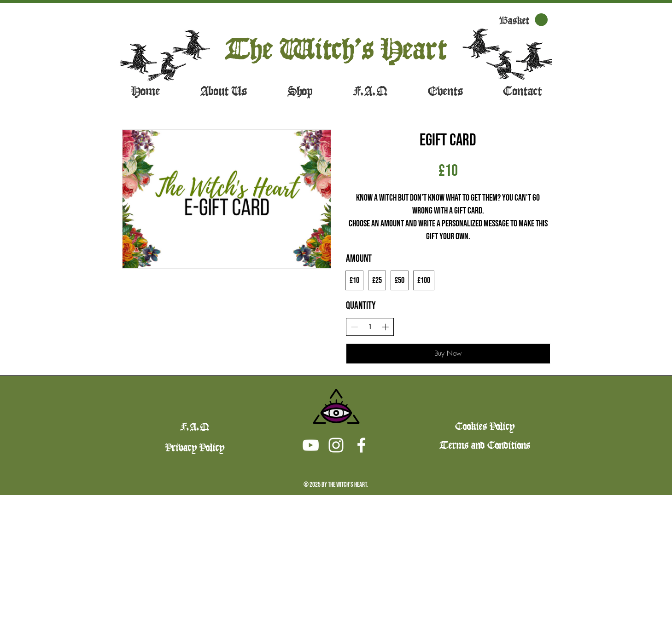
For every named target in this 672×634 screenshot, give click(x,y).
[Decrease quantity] (354, 326)
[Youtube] (311, 445)
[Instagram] (336, 445)
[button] (523, 20)
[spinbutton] (369, 327)
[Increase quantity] (385, 326)
